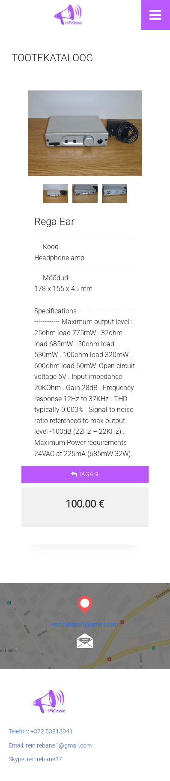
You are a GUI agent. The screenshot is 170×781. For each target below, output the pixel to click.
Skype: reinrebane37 (35, 759)
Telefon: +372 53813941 (41, 731)
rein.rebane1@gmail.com (85, 624)
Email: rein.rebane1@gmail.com (50, 745)
